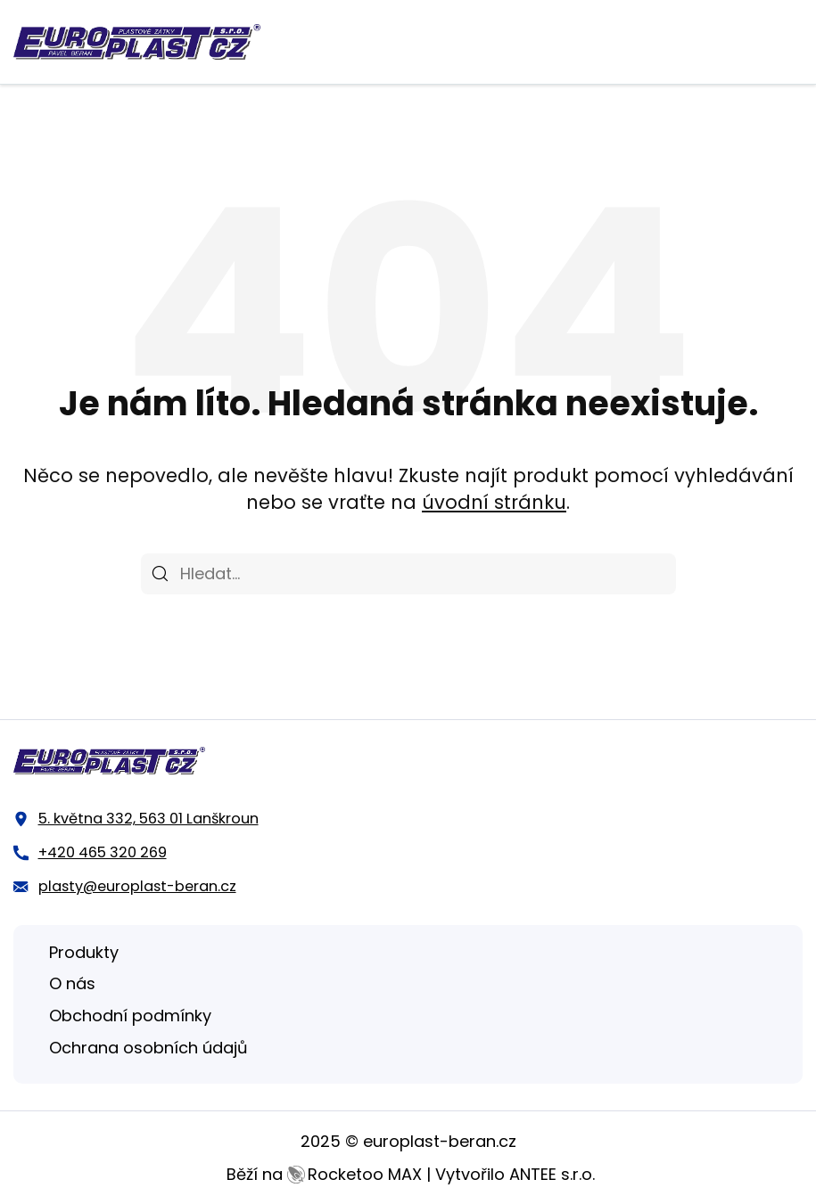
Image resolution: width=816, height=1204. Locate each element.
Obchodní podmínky (130, 1015)
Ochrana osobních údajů (148, 1047)
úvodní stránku (494, 502)
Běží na (324, 1174)
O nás (72, 983)
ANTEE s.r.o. (552, 1174)
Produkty (84, 952)
